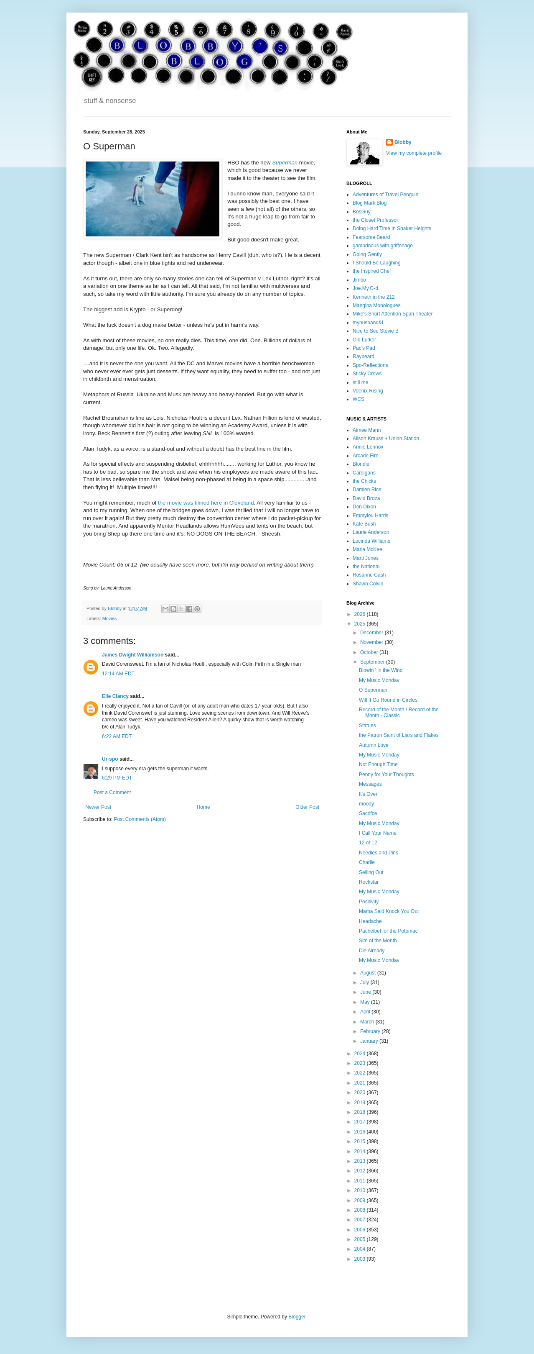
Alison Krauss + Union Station (386, 438)
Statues (367, 725)
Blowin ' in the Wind (380, 670)
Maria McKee (367, 549)
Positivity (369, 902)
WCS (358, 399)
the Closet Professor (375, 220)
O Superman (373, 690)
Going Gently (367, 254)
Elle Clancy (115, 696)
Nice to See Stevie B (376, 331)
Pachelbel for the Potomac (388, 931)
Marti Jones (366, 558)
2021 (360, 1083)
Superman (285, 162)
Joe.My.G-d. (366, 288)
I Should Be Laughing (377, 263)
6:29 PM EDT (117, 778)
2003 (360, 1259)
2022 (360, 1073)
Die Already (371, 951)
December (372, 633)
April (365, 1012)
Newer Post (98, 807)
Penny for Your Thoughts (386, 774)
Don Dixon (364, 507)
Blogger (296, 1317)
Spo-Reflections (370, 365)
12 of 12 (368, 843)
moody (366, 804)
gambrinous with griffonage (383, 246)
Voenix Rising (368, 391)
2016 (360, 1132)
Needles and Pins (378, 853)
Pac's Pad (364, 348)
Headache (370, 921)
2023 (360, 1063)
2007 (360, 1220)
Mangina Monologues (377, 305)
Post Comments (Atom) (140, 819)
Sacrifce (368, 813)
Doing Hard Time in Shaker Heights (392, 228)
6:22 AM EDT (117, 736)
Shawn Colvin (368, 584)
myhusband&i (368, 323)
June (366, 992)
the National (366, 566)
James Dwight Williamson (132, 655)
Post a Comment (112, 792)
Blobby (403, 142)
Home (203, 807)
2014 (360, 1151)
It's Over (368, 794)
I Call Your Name (378, 833)
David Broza (366, 498)
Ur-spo (110, 759)
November (372, 642)
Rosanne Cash (369, 575)
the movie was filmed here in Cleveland (206, 503)
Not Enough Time (378, 764)
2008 (360, 1210)
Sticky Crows (367, 374)
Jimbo (359, 280)
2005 (360, 1239)
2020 (360, 1092)
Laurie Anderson (371, 532)
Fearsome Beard (371, 237)
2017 (360, 1122)
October (369, 652)
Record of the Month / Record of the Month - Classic (399, 712)
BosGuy (362, 212)
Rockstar (369, 882)
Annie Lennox (368, 447)
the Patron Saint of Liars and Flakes (399, 735)
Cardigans (364, 473)
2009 (360, 1200)
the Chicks (364, 481)
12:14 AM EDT (118, 674)
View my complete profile (414, 153)
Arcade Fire (366, 456)
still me (360, 382)
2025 (360, 624)
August (368, 973)
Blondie (361, 464)
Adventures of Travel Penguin (385, 194)
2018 (360, 1112)
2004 (360, 1249)
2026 (360, 614)
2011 (360, 1181)
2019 (360, 1102)
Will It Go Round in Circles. (389, 700)
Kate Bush (364, 524)
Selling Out (371, 872)
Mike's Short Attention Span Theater (393, 314)
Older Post (307, 807)
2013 (360, 1161)
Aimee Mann (367, 430)
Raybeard (363, 356)
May (365, 1002)
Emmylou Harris (370, 515)
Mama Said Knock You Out (389, 911)
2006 (360, 1230)
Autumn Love (374, 745)
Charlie (367, 862)
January (369, 1041)
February (370, 1031)
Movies (109, 618)
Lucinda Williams (371, 541)
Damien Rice (367, 489)
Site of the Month (378, 941)
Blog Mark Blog (370, 203)
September (373, 662)
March (368, 1022)
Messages (370, 784)
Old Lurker (364, 340)
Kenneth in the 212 (374, 297)
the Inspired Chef (372, 271)
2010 (360, 1190)
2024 (360, 1054)
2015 (360, 1141)
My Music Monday (379, 680)
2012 (360, 1171)
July (365, 982)
